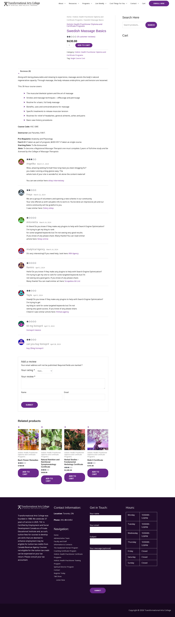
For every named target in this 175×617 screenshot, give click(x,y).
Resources (73, 3)
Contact (133, 3)
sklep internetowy (56, 180)
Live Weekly (99, 3)
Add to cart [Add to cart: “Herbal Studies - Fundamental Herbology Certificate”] (72, 477)
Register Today (59, 573)
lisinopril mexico (33, 330)
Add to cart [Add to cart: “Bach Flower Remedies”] (26, 473)
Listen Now (60, 580)
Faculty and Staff (60, 541)
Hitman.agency (62, 312)
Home (69, 17)
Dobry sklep (48, 208)
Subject (105, 539)
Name (23, 392)
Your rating (28, 370)
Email (66, 392)
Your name (105, 516)
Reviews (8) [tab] (25, 71)
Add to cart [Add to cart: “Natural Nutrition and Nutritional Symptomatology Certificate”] (49, 479)
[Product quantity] (70, 45)
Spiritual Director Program (64, 566)
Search (151, 25)
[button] (159, 3)
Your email (105, 528)
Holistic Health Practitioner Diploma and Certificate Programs (84, 25)
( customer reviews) (86, 36)
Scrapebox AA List (72, 281)
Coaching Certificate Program (65, 551)
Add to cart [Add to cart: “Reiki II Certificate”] (95, 473)
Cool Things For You (117, 3)
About (61, 3)
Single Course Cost (78, 58)
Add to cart (84, 45)
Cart (143, 3)
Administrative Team (62, 538)
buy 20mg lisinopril (34, 348)
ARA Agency (73, 253)
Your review (28, 376)
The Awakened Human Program (66, 548)
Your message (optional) (105, 566)
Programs (86, 3)
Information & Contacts (63, 544)
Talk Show (58, 576)
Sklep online (42, 239)
